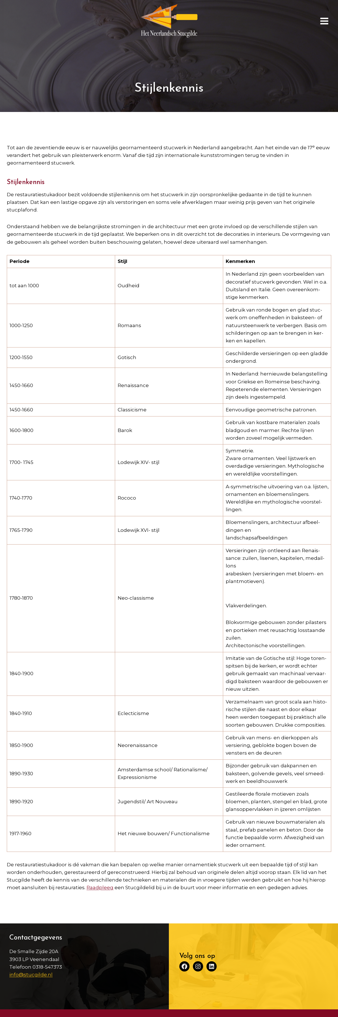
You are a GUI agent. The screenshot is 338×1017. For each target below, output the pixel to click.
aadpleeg (101, 887)
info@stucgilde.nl (31, 974)
